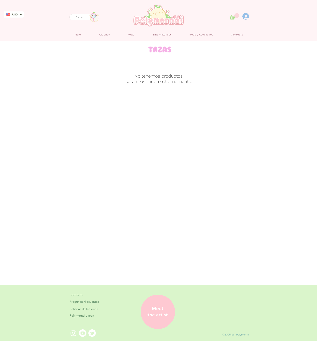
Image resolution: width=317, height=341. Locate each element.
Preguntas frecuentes (84, 302)
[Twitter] (92, 333)
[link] (234, 16)
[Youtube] (82, 333)
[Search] (82, 17)
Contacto (76, 295)
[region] (156, 312)
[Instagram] (73, 333)
